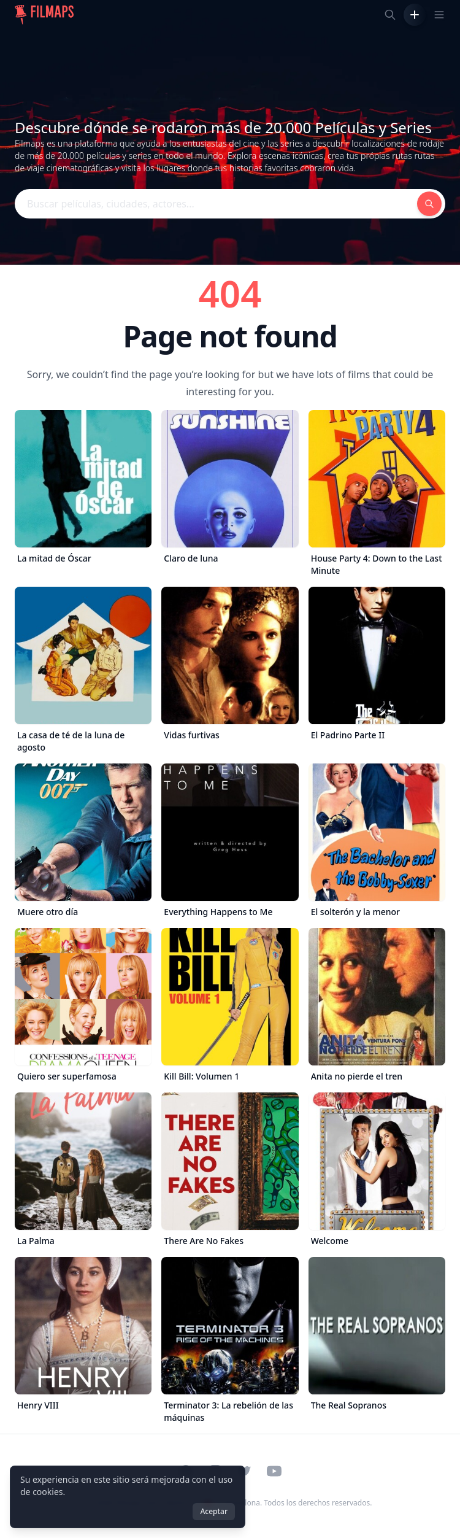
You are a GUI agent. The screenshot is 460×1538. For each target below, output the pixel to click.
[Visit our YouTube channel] (274, 1471)
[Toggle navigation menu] (439, 15)
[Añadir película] (415, 15)
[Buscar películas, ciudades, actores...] (390, 15)
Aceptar (214, 1511)
